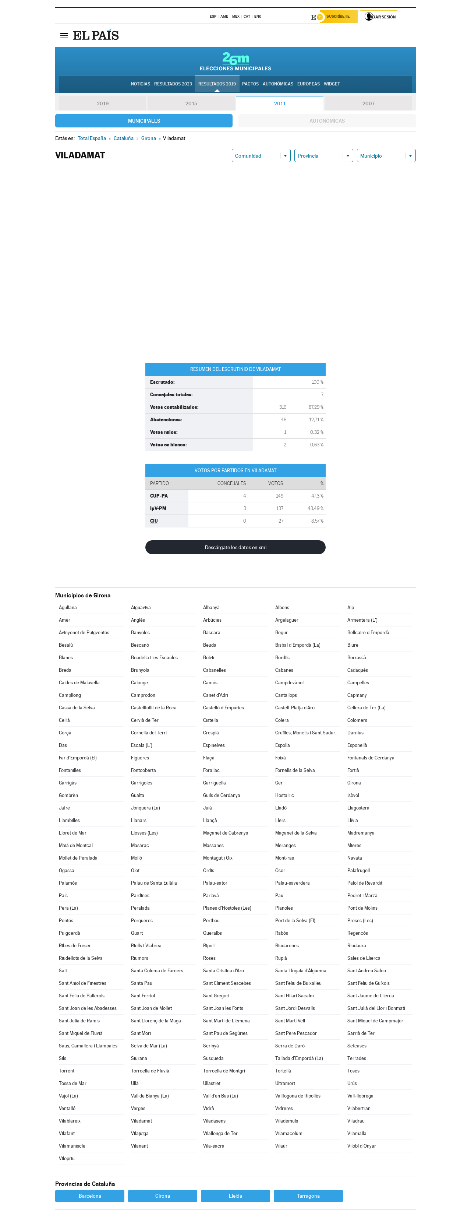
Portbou (211, 921)
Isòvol (353, 796)
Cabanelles (214, 671)
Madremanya (361, 834)
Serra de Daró (290, 1047)
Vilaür (281, 1147)
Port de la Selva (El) (295, 921)
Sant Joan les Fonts (223, 1009)
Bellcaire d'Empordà (368, 633)
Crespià (211, 734)
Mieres (354, 846)
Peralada (140, 909)
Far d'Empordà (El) (78, 759)
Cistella (210, 721)
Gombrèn (68, 796)
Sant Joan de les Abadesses (88, 1009)
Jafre (64, 809)
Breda (65, 671)
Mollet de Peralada (78, 859)
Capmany (357, 696)
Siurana (139, 1059)
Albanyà (211, 608)
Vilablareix (70, 1122)
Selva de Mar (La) (149, 1047)
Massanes (213, 846)
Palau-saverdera (292, 884)
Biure (352, 646)
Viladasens (214, 1122)
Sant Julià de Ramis (79, 1022)
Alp (350, 608)
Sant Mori (141, 1034)
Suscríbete (341, 17)
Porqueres (142, 921)
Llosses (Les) (144, 834)
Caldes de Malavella (79, 684)
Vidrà (208, 1109)
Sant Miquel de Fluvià (81, 1034)
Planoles (284, 909)
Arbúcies (212, 621)
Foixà (280, 759)
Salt (63, 972)
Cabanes (284, 671)
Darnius (355, 734)
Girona (354, 784)
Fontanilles (70, 771)
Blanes (66, 658)
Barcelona (90, 1197)
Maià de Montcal (76, 846)
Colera (282, 721)
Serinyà (211, 1047)
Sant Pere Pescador (296, 1034)
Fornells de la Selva (295, 771)
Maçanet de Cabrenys (225, 834)
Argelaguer (286, 621)
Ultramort (285, 1084)
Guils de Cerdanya (221, 796)
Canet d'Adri (215, 696)
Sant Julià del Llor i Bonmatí (376, 1009)
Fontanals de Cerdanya (370, 759)
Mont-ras (284, 859)
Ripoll (209, 946)
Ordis (208, 871)
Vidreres (284, 1109)
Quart (137, 934)
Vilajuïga (140, 1134)
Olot (135, 871)
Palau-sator (215, 884)
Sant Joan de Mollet (151, 1009)
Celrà (64, 721)
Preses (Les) (360, 921)
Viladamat (141, 1122)
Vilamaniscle (72, 1147)
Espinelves (214, 746)
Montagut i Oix (218, 859)
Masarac (140, 846)
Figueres (140, 759)
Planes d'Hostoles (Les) (227, 909)
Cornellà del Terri (149, 734)
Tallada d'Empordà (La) (299, 1059)
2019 (103, 105)
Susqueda (213, 1059)
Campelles (358, 684)
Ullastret (211, 1084)
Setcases (356, 1047)
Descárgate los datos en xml (235, 548)
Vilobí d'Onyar (361, 1147)
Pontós (66, 921)
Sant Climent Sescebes (227, 984)
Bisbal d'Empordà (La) (298, 646)
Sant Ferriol (143, 997)
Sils (62, 1059)
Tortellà (283, 1072)
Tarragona (308, 1197)
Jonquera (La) (145, 809)
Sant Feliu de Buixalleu (298, 984)
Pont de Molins (362, 909)
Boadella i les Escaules (154, 658)
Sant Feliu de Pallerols (82, 997)
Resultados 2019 (217, 85)
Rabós (281, 934)
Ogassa (66, 871)
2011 (280, 105)
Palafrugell (358, 871)
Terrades (356, 1059)
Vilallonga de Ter (220, 1134)
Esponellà (357, 746)
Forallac (211, 771)
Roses (209, 959)
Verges (138, 1109)
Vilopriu (67, 1159)
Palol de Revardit (364, 884)
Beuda (209, 646)
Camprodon (143, 696)
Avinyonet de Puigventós (84, 633)
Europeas (308, 85)
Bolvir (209, 658)
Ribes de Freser (75, 946)
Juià (207, 809)
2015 (191, 105)
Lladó (281, 809)
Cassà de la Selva (77, 709)
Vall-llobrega (360, 1097)
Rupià (281, 959)
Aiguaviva (141, 608)
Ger (279, 784)
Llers (280, 821)
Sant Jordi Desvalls (295, 1009)
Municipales (144, 122)
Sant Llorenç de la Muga (156, 1022)
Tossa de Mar (72, 1084)
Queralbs (212, 934)
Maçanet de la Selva (296, 834)
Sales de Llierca (363, 959)
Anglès (138, 621)
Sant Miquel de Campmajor (375, 1022)
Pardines (140, 896)
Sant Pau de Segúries (225, 1034)
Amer (64, 621)
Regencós (357, 934)
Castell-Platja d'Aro (295, 709)
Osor (280, 871)
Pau (279, 896)
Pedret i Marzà (362, 896)
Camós (210, 684)
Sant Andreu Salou (366, 972)
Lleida (235, 1197)
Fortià (353, 771)
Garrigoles (141, 784)
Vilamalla (356, 1134)
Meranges (285, 846)
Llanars (138, 821)
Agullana (68, 608)
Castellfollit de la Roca (154, 709)
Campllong (70, 696)
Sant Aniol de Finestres (82, 984)
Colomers (357, 721)
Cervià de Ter (145, 721)
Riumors (139, 959)
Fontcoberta (143, 771)
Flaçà (209, 759)
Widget (332, 85)
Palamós (68, 884)
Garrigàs (68, 784)
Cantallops (286, 696)
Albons (282, 608)
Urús (352, 1084)
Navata (354, 859)
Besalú (66, 646)
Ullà (135, 1084)
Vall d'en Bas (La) (220, 1097)
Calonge (139, 684)
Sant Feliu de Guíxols (368, 984)
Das (63, 746)
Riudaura (356, 946)
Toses (353, 1072)
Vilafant (67, 1134)
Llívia (352, 821)
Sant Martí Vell (290, 1022)
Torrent (66, 1072)
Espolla (282, 746)
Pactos (250, 85)
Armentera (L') (362, 621)
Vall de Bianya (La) (150, 1097)
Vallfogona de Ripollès (298, 1097)
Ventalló (67, 1109)
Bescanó (140, 646)
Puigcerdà (69, 934)
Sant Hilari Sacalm (294, 997)
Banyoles (140, 633)
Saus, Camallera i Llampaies (88, 1047)
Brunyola (140, 671)
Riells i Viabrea (146, 946)
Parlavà (211, 896)
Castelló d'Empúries (223, 709)
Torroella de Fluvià (150, 1072)
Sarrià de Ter (361, 1034)
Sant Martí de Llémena (226, 1022)
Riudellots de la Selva (81, 959)
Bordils (282, 658)
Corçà (65, 734)
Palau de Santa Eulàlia (154, 884)
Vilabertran (359, 1109)
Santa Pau (141, 984)
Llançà (210, 821)
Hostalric (284, 796)
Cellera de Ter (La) (366, 709)
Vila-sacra (213, 1147)
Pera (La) (68, 909)
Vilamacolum (288, 1134)
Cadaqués (357, 671)
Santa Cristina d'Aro (223, 972)
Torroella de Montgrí (224, 1072)
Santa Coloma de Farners (157, 972)
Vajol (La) (68, 1097)
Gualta (137, 796)
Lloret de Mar (72, 834)
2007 (368, 105)
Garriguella (214, 784)
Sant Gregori (216, 997)
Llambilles (69, 821)
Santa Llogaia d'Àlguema (300, 972)
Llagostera (358, 809)
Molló (136, 859)
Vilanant (139, 1147)
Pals (63, 896)
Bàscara (211, 633)
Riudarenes (287, 946)
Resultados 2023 (173, 85)
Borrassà (356, 658)
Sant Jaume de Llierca (370, 997)
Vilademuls (286, 1122)
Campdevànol (289, 684)
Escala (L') (141, 746)
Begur (281, 633)
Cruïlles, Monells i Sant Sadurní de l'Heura (307, 734)
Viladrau (356, 1122)
